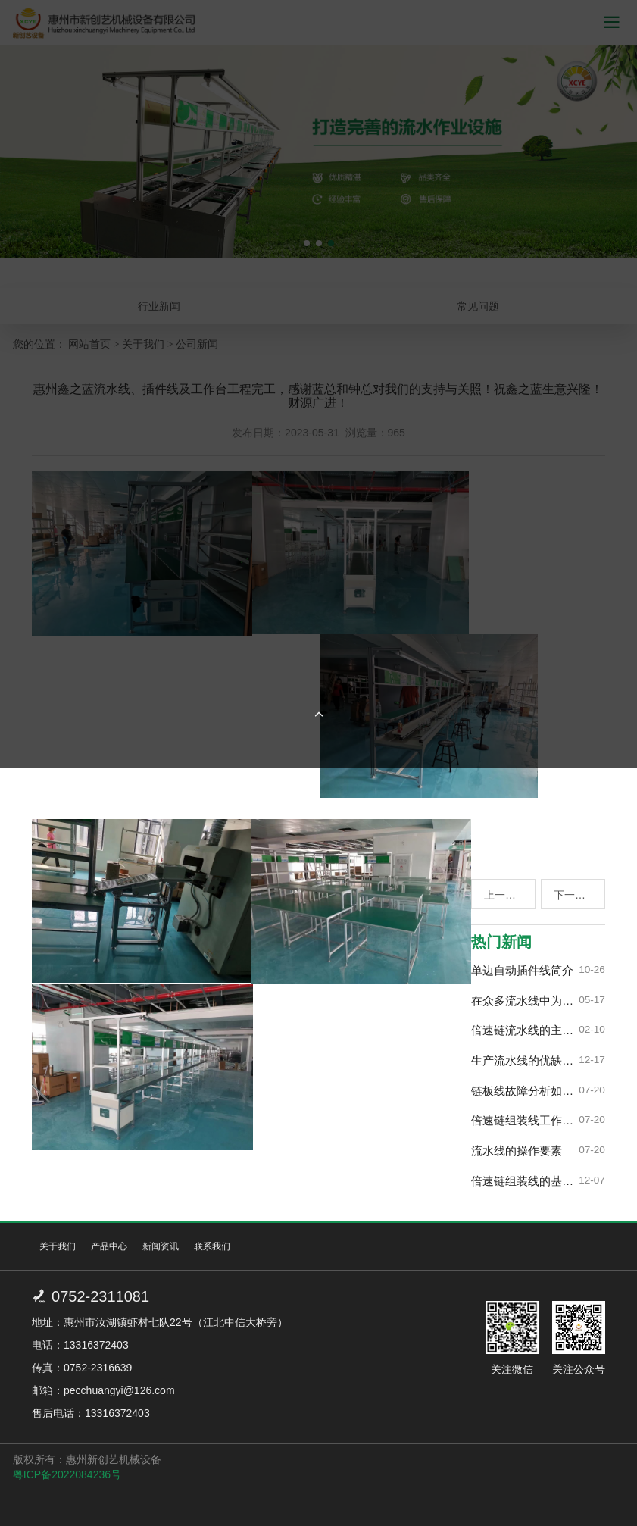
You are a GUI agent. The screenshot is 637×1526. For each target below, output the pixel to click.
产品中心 (109, 1246)
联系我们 (212, 1246)
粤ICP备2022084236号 (67, 1474)
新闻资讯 (160, 1246)
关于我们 (57, 1246)
